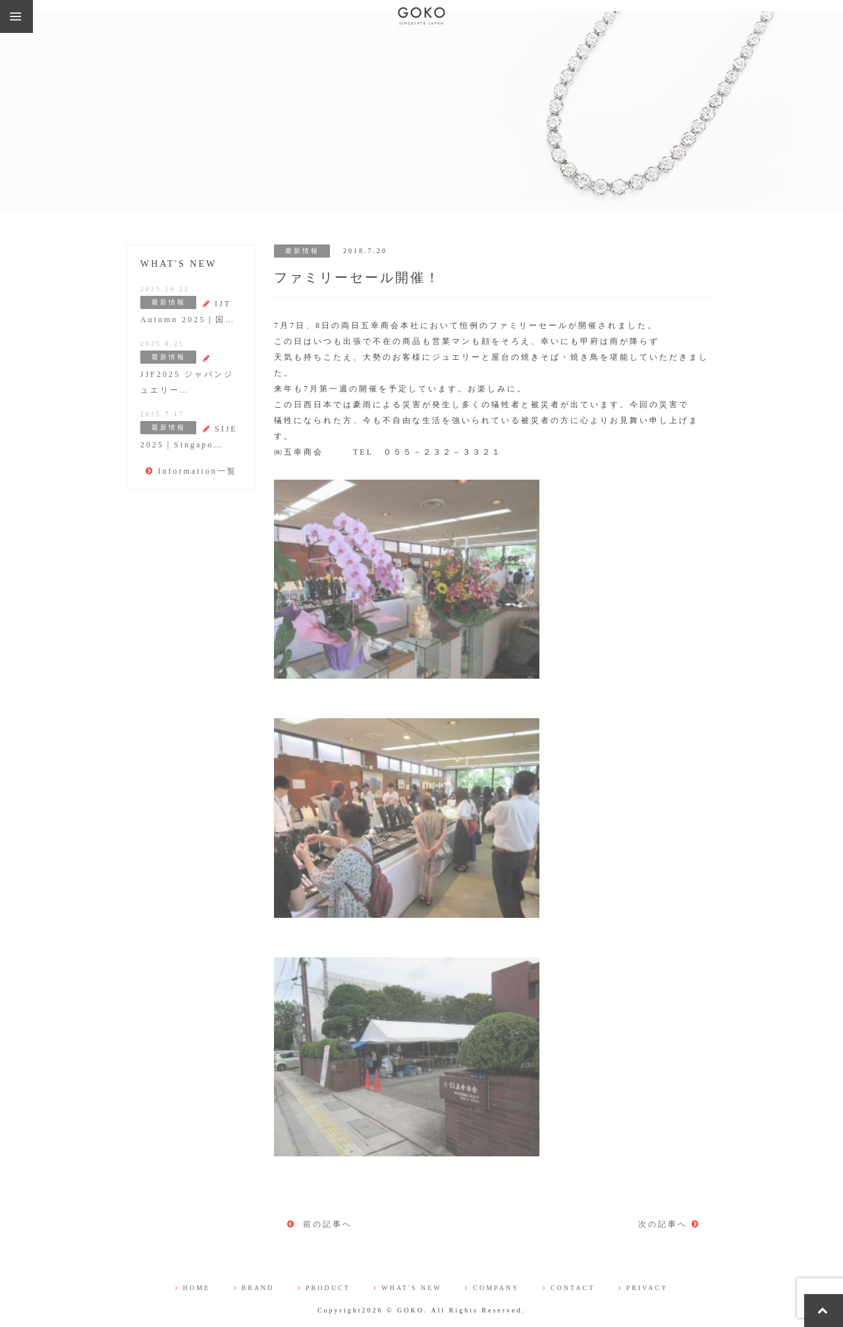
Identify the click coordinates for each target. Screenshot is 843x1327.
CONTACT (569, 1287)
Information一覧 (191, 471)
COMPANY (492, 1287)
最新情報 (302, 250)
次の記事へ (669, 1224)
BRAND (254, 1287)
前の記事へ (319, 1224)
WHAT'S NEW (407, 1287)
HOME (192, 1287)
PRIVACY (643, 1287)
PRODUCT (324, 1287)
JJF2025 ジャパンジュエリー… (187, 374)
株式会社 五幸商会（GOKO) (421, 16)
